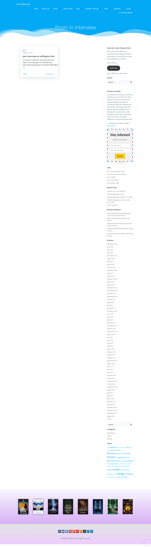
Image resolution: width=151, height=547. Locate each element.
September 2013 (112, 387)
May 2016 (110, 317)
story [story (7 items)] (118, 471)
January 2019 (111, 285)
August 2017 (110, 303)
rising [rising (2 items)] (123, 464)
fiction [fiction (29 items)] (124, 454)
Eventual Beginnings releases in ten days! (119, 197)
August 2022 (110, 259)
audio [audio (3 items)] (108, 448)
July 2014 (109, 367)
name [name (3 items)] (108, 462)
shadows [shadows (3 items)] (114, 468)
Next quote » (111, 126)
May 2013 (110, 393)
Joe (26, 51)
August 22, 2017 (28, 54)
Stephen (109, 224)
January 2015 (111, 355)
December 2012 (112, 408)
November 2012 (112, 410)
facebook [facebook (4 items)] (110, 455)
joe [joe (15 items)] (120, 458)
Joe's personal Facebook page (116, 174)
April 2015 (110, 346)
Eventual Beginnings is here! (115, 194)
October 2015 (111, 329)
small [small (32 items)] (126, 468)
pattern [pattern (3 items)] (130, 462)
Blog (79, 9)
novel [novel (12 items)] (116, 461)
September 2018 (112, 297)
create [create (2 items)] (119, 451)
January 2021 (111, 276)
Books (57, 9)
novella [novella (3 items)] (121, 462)
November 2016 (112, 311)
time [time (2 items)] (124, 475)
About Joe (46, 9)
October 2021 (111, 267)
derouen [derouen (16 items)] (126, 450)
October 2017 (111, 300)
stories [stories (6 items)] (113, 471)
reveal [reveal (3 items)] (116, 464)
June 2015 (110, 340)
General (109, 439)
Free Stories (68, 9)
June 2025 (110, 247)
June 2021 (110, 273)
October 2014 (111, 358)
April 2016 (110, 320)
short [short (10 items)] (120, 468)
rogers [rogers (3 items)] (127, 464)
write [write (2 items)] (131, 475)
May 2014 (110, 373)
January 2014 (111, 378)
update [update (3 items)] (128, 475)
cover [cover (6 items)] (115, 451)
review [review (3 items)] (120, 464)
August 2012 (110, 416)
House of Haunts (112, 205)
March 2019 (110, 282)
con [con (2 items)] (132, 447)
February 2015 (111, 352)
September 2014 (112, 361)
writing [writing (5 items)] (113, 478)
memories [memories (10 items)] (127, 458)
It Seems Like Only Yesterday (116, 191)
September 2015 (112, 332)
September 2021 (112, 270)
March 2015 (110, 349)
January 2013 (111, 405)
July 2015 (109, 337)
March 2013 (110, 399)
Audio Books (111, 433)
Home (37, 9)
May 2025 (110, 250)
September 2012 (112, 413)
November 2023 (112, 256)
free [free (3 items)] (130, 455)
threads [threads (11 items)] (119, 474)
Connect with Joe (93, 9)
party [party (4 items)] (125, 462)
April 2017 (110, 305)
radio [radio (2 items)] (112, 464)
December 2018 (112, 288)
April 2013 (110, 396)
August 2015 (110, 335)
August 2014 (110, 364)
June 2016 (110, 314)
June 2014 (110, 370)
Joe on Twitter (111, 177)
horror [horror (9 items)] (115, 458)
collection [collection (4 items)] (128, 448)
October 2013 (111, 384)
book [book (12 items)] (112, 447)
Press (108, 9)
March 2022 (110, 265)
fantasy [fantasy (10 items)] (116, 454)
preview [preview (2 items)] (109, 464)
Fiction (109, 436)
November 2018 (112, 291)
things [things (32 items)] (111, 475)
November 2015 (112, 326)
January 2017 (111, 308)
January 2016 (111, 323)
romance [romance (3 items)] (109, 468)
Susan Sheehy (111, 213)
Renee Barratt (111, 218)
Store (130, 9)
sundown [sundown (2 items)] (123, 471)
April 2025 (110, 253)
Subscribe (113, 68)
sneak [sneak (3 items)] (108, 471)
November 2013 (112, 381)
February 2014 (111, 375)
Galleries (118, 9)
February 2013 (111, 402)
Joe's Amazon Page (113, 183)
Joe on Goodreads (112, 180)
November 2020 (112, 279)
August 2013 (110, 390)
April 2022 (110, 262)
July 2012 (109, 419)
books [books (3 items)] (117, 448)
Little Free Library (126, 13)
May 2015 (110, 343)
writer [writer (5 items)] (109, 478)
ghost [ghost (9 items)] (109, 458)
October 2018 (111, 294)
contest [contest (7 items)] (110, 451)
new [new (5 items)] (111, 462)
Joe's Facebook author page (115, 171)
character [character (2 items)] (122, 447)
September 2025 (112, 244)
